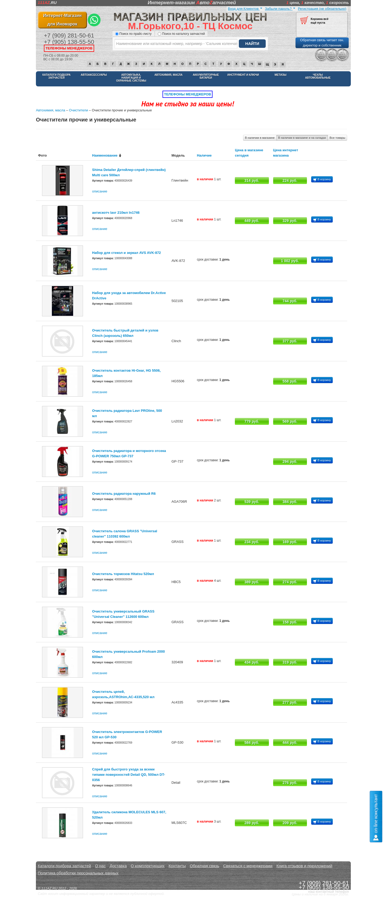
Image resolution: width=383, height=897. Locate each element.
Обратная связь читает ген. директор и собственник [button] (322, 42)
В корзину (322, 180)
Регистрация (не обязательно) (322, 9)
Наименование (104, 155)
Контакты (177, 866)
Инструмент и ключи (243, 74)
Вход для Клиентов (245, 9)
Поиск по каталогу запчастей (181, 34)
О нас (100, 866)
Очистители (78, 110)
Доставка (118, 866)
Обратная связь (204, 866)
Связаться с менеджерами (247, 866)
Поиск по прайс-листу (133, 34)
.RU (47, 2)
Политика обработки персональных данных (78, 873)
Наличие (204, 155)
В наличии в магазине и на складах (302, 137)
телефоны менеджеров (69, 48)
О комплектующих (148, 866)
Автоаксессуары (94, 74)
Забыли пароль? (280, 9)
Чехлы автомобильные (318, 76)
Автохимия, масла (168, 74)
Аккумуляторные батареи (206, 76)
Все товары (337, 137)
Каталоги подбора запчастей (56, 76)
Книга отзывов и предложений (304, 866)
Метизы (280, 74)
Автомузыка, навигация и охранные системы (131, 77)
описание (99, 191)
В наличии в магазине (260, 137)
